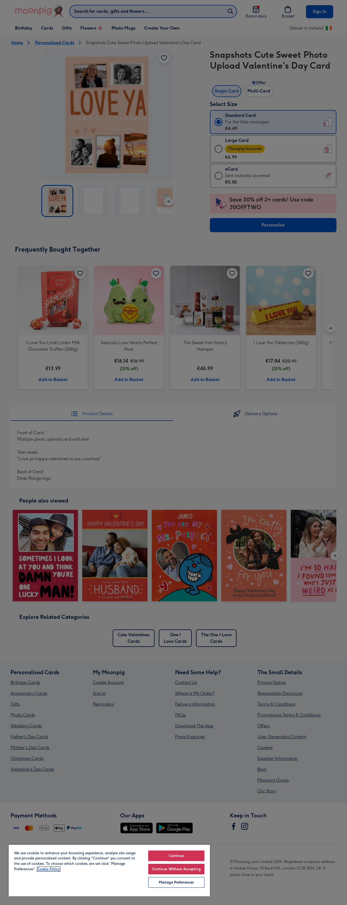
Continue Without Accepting (176, 869)
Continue (176, 856)
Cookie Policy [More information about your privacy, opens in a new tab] (48, 869)
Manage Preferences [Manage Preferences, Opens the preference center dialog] (176, 882)
